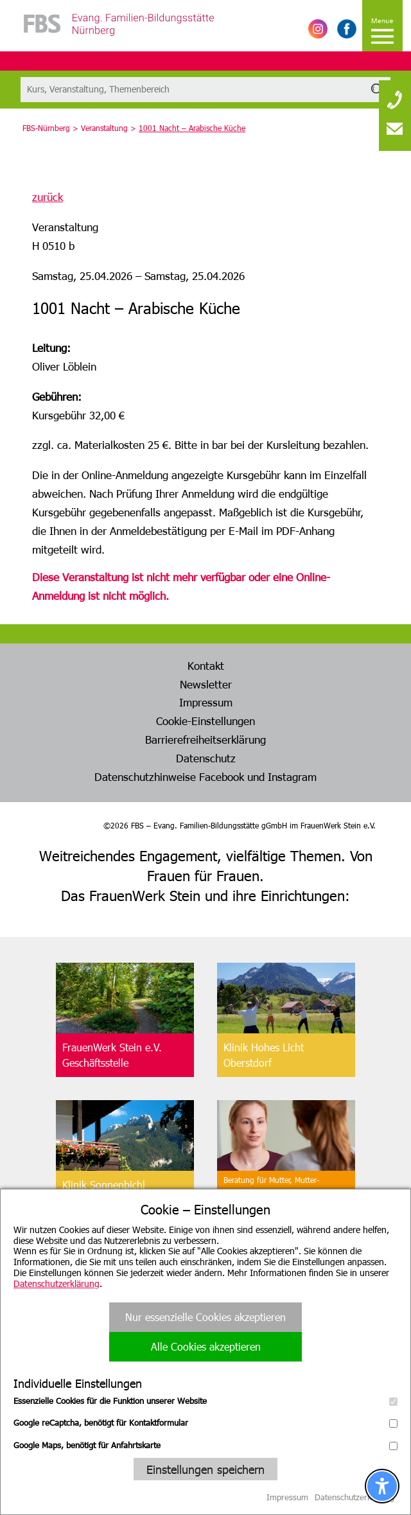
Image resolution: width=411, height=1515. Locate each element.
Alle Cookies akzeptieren (206, 1346)
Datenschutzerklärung (56, 1283)
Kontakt (206, 665)
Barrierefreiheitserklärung (205, 739)
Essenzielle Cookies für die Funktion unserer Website (205, 1401)
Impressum (205, 702)
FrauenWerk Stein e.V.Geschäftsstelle (112, 1054)
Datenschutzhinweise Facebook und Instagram (205, 776)
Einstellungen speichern (205, 1469)
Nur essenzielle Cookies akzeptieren (205, 1317)
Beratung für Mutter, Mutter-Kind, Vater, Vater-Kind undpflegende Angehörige (271, 1193)
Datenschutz (206, 758)
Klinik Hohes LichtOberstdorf (263, 1054)
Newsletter (206, 684)
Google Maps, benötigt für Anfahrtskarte (205, 1445)
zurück (47, 196)
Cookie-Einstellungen (205, 721)
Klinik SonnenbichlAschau (103, 1192)
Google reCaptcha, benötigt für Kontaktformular (205, 1422)
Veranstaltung (104, 128)
